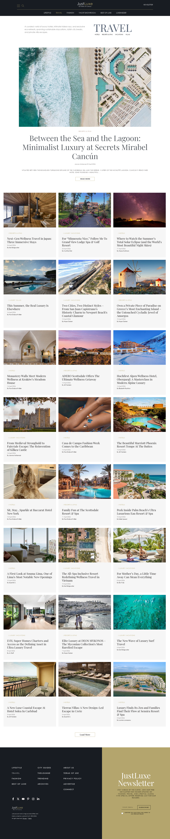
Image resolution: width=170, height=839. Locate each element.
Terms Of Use (71, 773)
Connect (69, 789)
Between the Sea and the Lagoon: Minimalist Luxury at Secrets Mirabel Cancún (85, 147)
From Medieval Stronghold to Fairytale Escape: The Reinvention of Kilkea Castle (28, 446)
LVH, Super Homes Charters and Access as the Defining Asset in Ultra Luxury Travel (27, 644)
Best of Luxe (106, 13)
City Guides (44, 768)
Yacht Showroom (87, 13)
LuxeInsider (121, 13)
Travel (59, 13)
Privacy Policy (73, 778)
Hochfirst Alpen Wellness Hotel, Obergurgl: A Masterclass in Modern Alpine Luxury (137, 379)
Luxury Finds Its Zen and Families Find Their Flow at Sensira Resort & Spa (138, 711)
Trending (43, 778)
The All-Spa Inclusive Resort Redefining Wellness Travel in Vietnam (80, 577)
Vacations (119, 34)
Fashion (70, 13)
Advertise (69, 784)
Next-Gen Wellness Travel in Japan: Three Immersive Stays (29, 240)
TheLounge (44, 773)
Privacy (25, 818)
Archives (43, 784)
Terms (30, 818)
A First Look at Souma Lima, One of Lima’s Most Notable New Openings (29, 575)
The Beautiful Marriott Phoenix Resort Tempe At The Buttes (136, 444)
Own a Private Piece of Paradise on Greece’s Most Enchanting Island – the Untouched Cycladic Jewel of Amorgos (139, 310)
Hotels (97, 34)
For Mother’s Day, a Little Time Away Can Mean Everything (136, 575)
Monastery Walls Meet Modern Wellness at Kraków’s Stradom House (26, 379)
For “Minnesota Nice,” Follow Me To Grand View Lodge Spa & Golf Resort (84, 242)
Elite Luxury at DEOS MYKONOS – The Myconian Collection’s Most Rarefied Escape (84, 644)
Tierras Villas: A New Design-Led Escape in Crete (83, 709)
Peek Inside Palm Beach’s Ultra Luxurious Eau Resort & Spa (136, 511)
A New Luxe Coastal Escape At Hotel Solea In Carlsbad (26, 709)
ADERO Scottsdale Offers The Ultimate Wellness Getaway (81, 377)
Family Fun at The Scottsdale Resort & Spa (80, 511)
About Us (69, 768)
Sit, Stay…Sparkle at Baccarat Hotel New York (29, 511)
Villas (127, 34)
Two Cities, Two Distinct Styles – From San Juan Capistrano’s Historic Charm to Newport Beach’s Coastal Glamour (84, 310)
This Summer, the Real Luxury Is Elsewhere (28, 307)
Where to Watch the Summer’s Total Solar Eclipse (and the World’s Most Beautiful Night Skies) (139, 242)
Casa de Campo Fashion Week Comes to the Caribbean (81, 444)
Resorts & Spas (107, 34)
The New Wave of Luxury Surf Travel (135, 642)
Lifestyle (47, 13)
